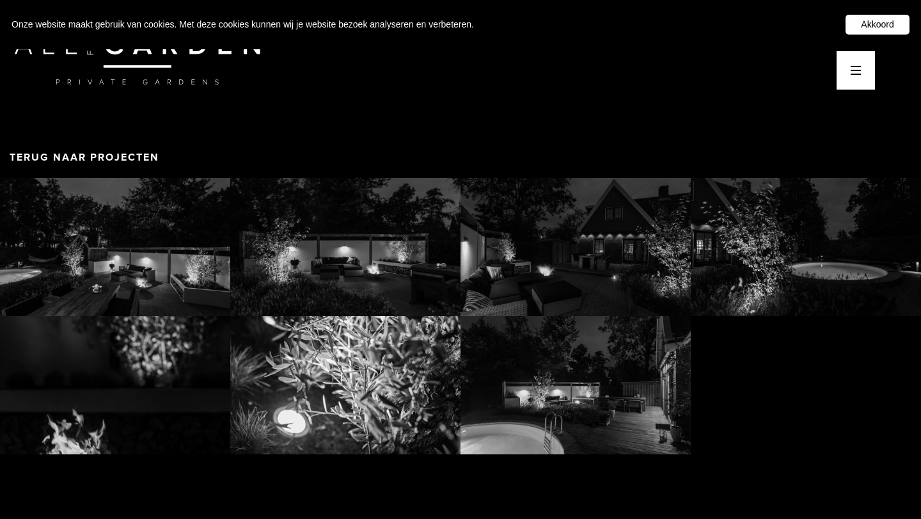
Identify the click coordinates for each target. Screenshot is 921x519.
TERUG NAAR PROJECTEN (84, 157)
